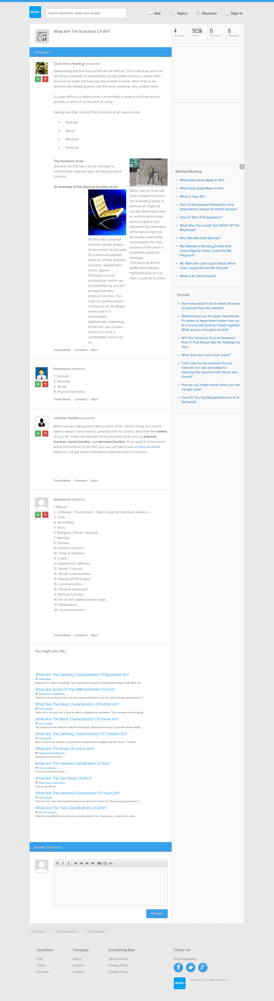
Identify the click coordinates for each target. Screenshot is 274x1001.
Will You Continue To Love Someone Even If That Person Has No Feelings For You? (211, 342)
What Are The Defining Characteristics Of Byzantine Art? (82, 674)
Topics (179, 13)
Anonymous (62, 369)
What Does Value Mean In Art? (202, 180)
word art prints (149, 447)
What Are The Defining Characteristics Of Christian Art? (81, 734)
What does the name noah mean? (206, 355)
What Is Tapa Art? (192, 197)
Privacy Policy (118, 965)
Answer (157, 914)
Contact (78, 965)
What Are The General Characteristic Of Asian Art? (77, 793)
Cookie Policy (118, 972)
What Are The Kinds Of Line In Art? (64, 748)
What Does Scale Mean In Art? (202, 188)
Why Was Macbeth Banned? (200, 238)
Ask (154, 13)
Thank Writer (62, 350)
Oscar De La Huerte (67, 64)
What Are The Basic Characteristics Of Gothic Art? (77, 704)
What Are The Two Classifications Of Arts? (70, 808)
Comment (81, 350)
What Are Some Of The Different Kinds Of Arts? (75, 689)
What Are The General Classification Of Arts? (72, 763)
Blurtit (35, 12)
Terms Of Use (118, 959)
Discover (206, 13)
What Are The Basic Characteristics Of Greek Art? (77, 719)
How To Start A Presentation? (201, 217)
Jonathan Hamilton (67, 418)
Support (78, 972)
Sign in (233, 13)
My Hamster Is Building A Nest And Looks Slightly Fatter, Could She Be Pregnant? (205, 250)
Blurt (94, 350)
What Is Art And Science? (198, 276)
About (77, 959)
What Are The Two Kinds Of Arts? (63, 778)
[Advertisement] (103, 465)
